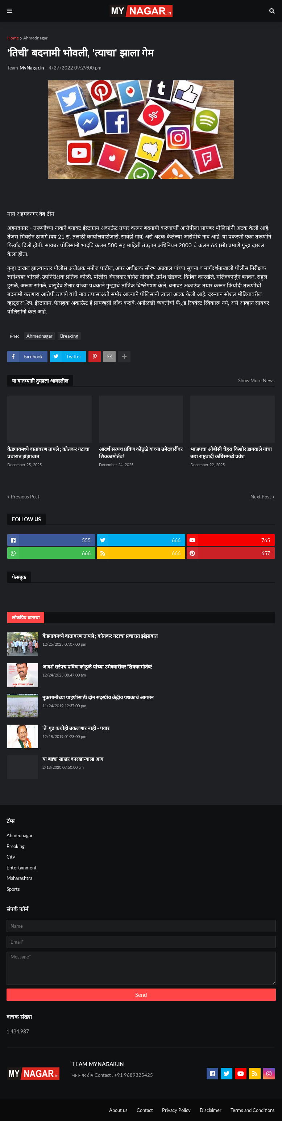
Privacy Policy (176, 1110)
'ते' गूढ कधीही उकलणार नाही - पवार (75, 728)
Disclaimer (210, 1110)
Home (13, 38)
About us (118, 1110)
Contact (145, 1110)
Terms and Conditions (253, 1110)
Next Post (260, 497)
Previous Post (25, 497)
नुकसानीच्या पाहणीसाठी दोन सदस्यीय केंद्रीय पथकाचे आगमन (98, 697)
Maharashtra (19, 878)
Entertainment (22, 868)
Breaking (69, 336)
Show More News (256, 380)
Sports (13, 889)
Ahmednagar (35, 38)
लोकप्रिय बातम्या (26, 617)
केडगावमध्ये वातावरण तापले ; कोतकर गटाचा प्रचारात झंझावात (48, 452)
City (11, 857)
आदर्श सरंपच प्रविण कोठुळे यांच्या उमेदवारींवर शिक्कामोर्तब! (141, 452)
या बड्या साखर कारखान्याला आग (72, 759)
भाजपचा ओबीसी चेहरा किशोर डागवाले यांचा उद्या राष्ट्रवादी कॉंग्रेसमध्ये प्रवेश (231, 452)
